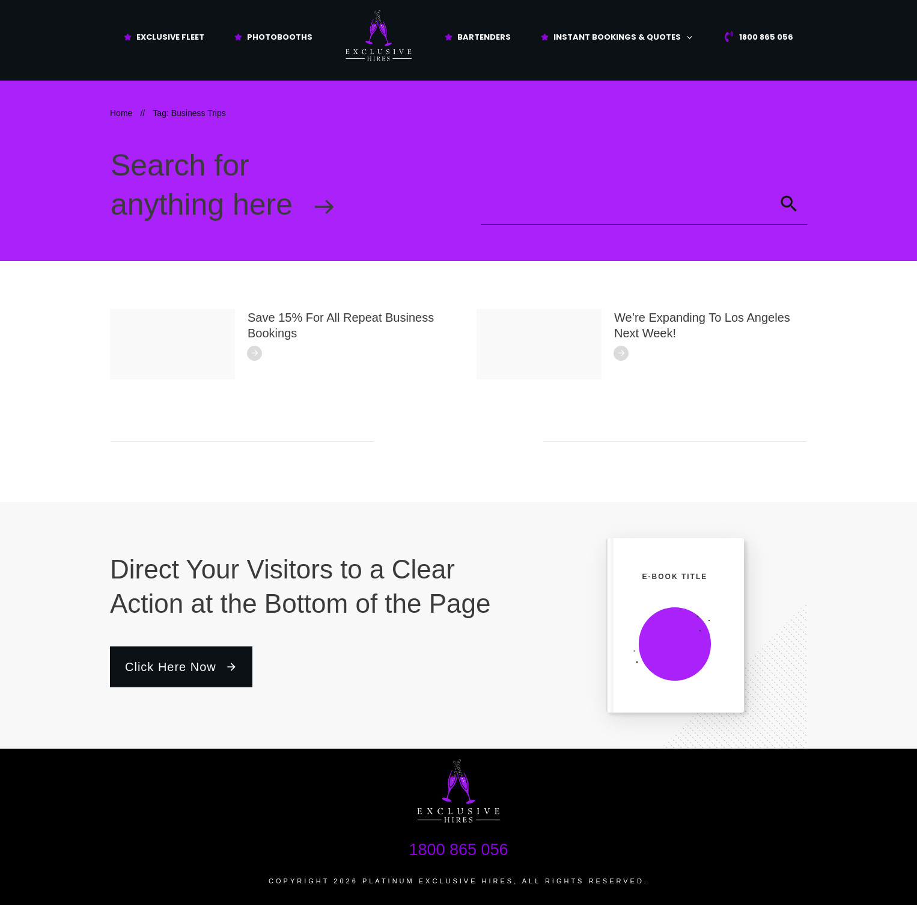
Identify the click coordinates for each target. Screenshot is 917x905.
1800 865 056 (458, 850)
